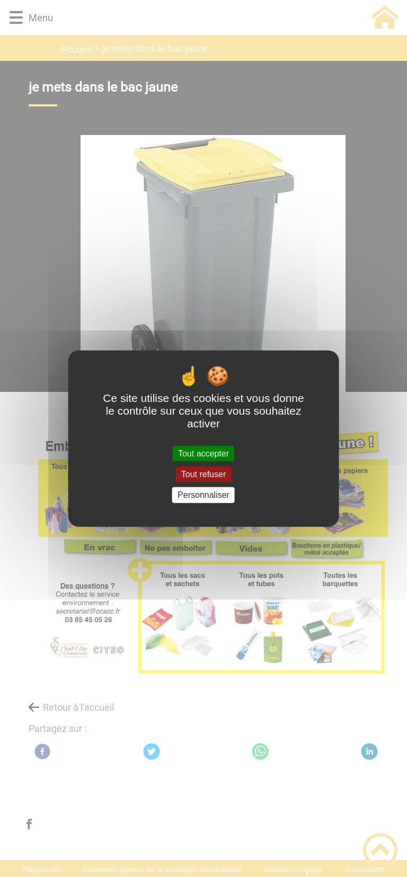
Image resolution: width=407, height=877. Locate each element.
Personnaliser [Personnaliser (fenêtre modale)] (203, 494)
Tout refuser (203, 474)
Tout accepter (203, 453)
